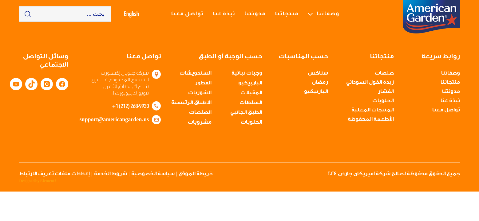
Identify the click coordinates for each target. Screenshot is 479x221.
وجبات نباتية (247, 73)
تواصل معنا (187, 13)
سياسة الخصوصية (153, 173)
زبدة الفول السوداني (370, 82)
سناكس (318, 73)
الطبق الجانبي (246, 112)
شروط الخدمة (110, 173)
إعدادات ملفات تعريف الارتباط (54, 173)
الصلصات (200, 112)
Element (48, 181)
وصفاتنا (327, 13)
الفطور (203, 83)
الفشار (386, 91)
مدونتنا (255, 13)
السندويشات (196, 73)
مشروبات (200, 122)
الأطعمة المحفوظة (371, 119)
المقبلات (251, 92)
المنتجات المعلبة (372, 110)
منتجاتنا (287, 13)
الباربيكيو (316, 91)
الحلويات (383, 100)
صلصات (384, 73)
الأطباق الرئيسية (191, 102)
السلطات (250, 102)
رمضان (320, 82)
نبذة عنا (224, 13)
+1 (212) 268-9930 (130, 105)
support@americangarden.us (114, 119)
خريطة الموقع (196, 173)
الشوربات (200, 92)
